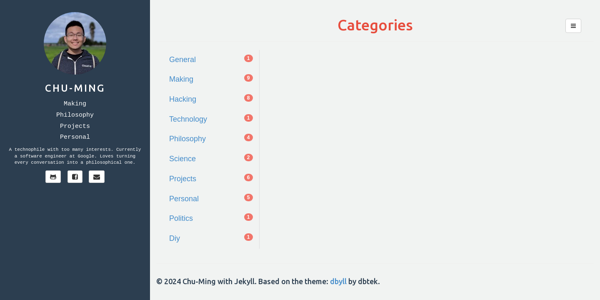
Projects (75, 126)
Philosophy (75, 115)
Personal (75, 137)
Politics (211, 217)
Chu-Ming (75, 88)
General (211, 59)
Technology (211, 118)
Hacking (211, 98)
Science (211, 158)
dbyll (338, 281)
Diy (211, 237)
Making (75, 104)
